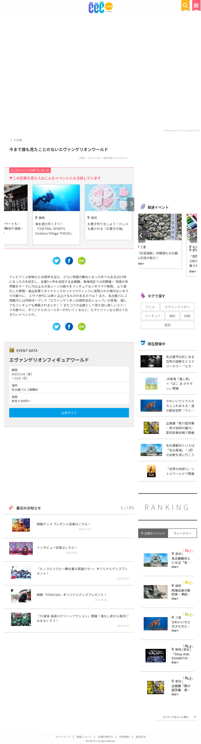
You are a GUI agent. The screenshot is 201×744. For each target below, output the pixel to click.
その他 (17, 139)
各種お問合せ (105, 737)
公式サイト (69, 412)
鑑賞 (167, 324)
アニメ (150, 306)
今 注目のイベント (153, 533)
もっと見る (127, 507)
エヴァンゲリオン (177, 306)
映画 (187, 315)
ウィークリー (182, 533)
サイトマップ (62, 737)
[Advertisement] (69, 466)
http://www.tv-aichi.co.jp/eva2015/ (182, 130)
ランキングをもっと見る (175, 717)
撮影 (172, 315)
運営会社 (141, 737)
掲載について (84, 737)
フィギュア (153, 315)
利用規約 (124, 737)
